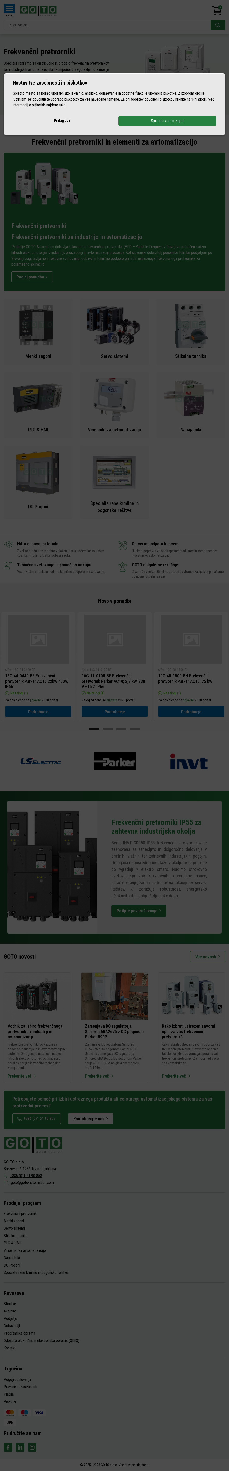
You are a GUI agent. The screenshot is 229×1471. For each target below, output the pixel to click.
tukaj (62, 105)
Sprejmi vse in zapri (167, 120)
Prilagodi (62, 120)
